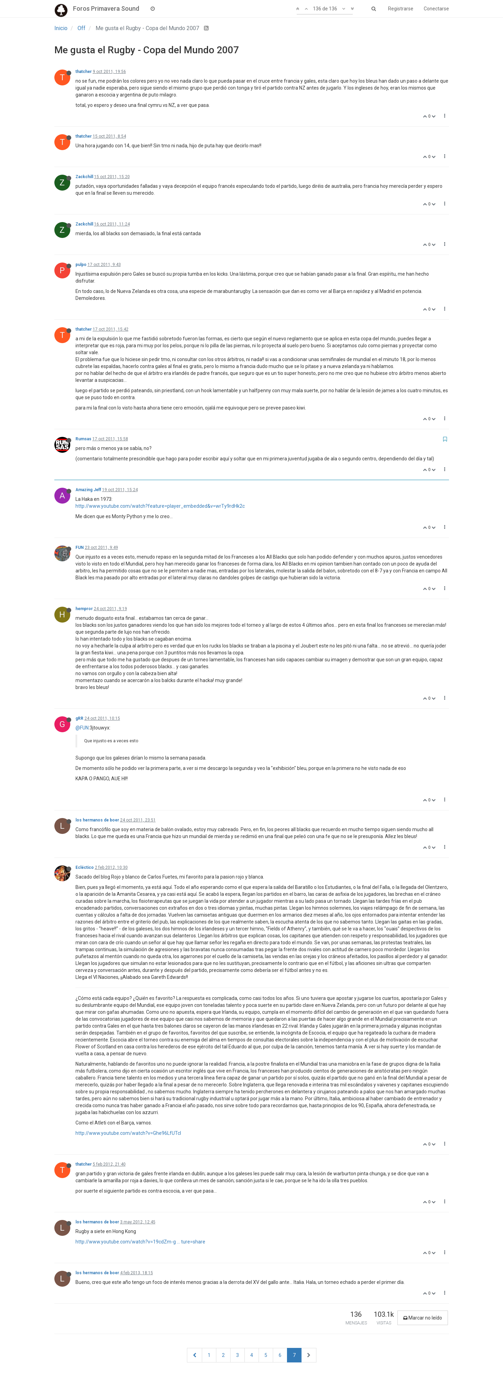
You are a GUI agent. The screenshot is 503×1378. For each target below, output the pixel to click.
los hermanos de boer (97, 820)
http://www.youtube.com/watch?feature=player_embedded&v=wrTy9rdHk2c (160, 506)
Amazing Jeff (88, 489)
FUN (79, 547)
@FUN (82, 728)
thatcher (83, 71)
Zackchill (84, 176)
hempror (84, 608)
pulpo (81, 264)
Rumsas (83, 439)
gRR (79, 718)
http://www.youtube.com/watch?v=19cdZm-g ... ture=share (140, 1241)
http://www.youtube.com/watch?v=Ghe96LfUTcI (128, 1133)
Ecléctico (84, 867)
